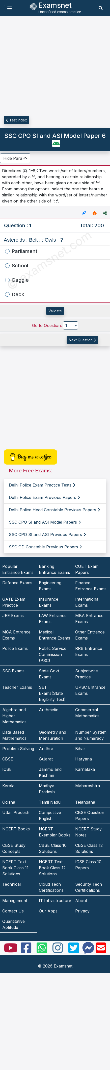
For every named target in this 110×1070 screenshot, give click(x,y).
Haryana (83, 758)
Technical (11, 884)
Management (14, 900)
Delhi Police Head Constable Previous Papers (54, 509)
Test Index (16, 120)
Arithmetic (48, 709)
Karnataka (85, 769)
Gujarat (46, 758)
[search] (100, 8)
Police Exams (15, 648)
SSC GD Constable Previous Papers (45, 546)
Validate (55, 311)
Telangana (85, 802)
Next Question (82, 340)
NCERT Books (16, 828)
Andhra (46, 748)
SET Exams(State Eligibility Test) (52, 693)
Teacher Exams (17, 687)
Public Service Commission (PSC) (52, 654)
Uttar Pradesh (15, 812)
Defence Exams (17, 582)
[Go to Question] (70, 325)
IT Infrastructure (55, 900)
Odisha (8, 802)
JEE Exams (13, 615)
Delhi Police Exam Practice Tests (42, 485)
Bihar (80, 748)
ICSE (7, 769)
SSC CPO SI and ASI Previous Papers (47, 534)
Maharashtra (87, 785)
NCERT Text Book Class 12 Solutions (52, 867)
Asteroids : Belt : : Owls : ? (33, 240)
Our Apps (48, 910)
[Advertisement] (47, 66)
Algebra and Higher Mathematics (14, 715)
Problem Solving (18, 748)
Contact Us (13, 910)
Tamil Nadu (50, 802)
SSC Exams (13, 670)
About (81, 900)
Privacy (82, 910)
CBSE (7, 758)
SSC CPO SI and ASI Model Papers (45, 522)
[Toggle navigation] (9, 8)
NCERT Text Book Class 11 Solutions (15, 867)
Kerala (8, 785)
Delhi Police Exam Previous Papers (44, 497)
